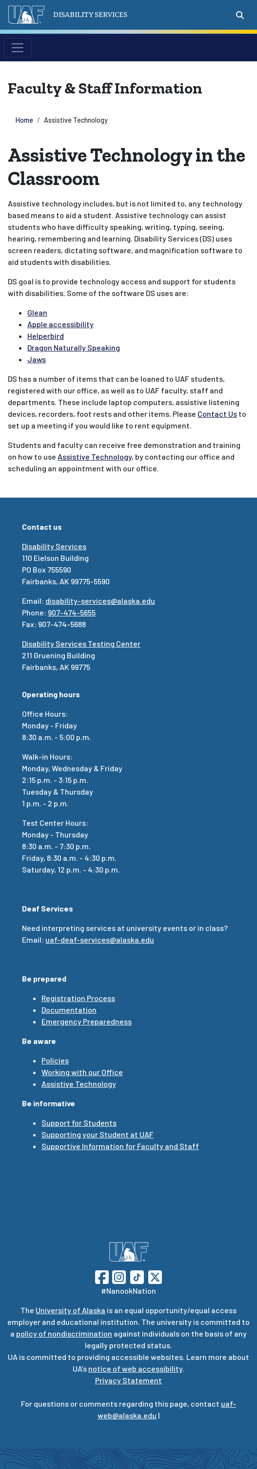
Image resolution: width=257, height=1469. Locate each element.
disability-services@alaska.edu (100, 600)
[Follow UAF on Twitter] (155, 1276)
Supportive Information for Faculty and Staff (120, 1146)
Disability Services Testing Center (81, 643)
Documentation (69, 1009)
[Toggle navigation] (17, 47)
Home (24, 120)
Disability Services (54, 546)
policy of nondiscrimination (64, 1333)
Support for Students (79, 1122)
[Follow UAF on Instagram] (118, 1276)
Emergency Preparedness (86, 1021)
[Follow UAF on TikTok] (137, 1276)
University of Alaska (70, 1310)
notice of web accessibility (135, 1368)
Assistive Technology (78, 1083)
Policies (55, 1060)
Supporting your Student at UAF (97, 1134)
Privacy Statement (128, 1380)
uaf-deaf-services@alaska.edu (99, 939)
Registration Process (78, 998)
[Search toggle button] (240, 15)
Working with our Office (82, 1072)
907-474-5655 (72, 612)
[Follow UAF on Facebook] (102, 1276)
